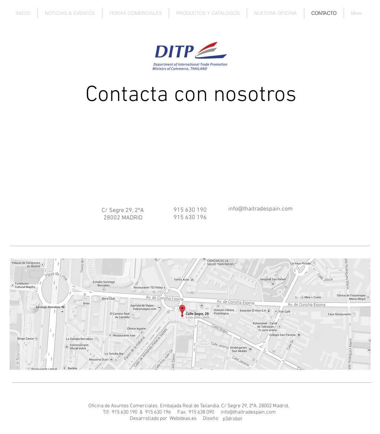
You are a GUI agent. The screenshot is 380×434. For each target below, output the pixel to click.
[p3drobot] (232, 419)
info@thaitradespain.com (248, 412)
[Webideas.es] (183, 418)
